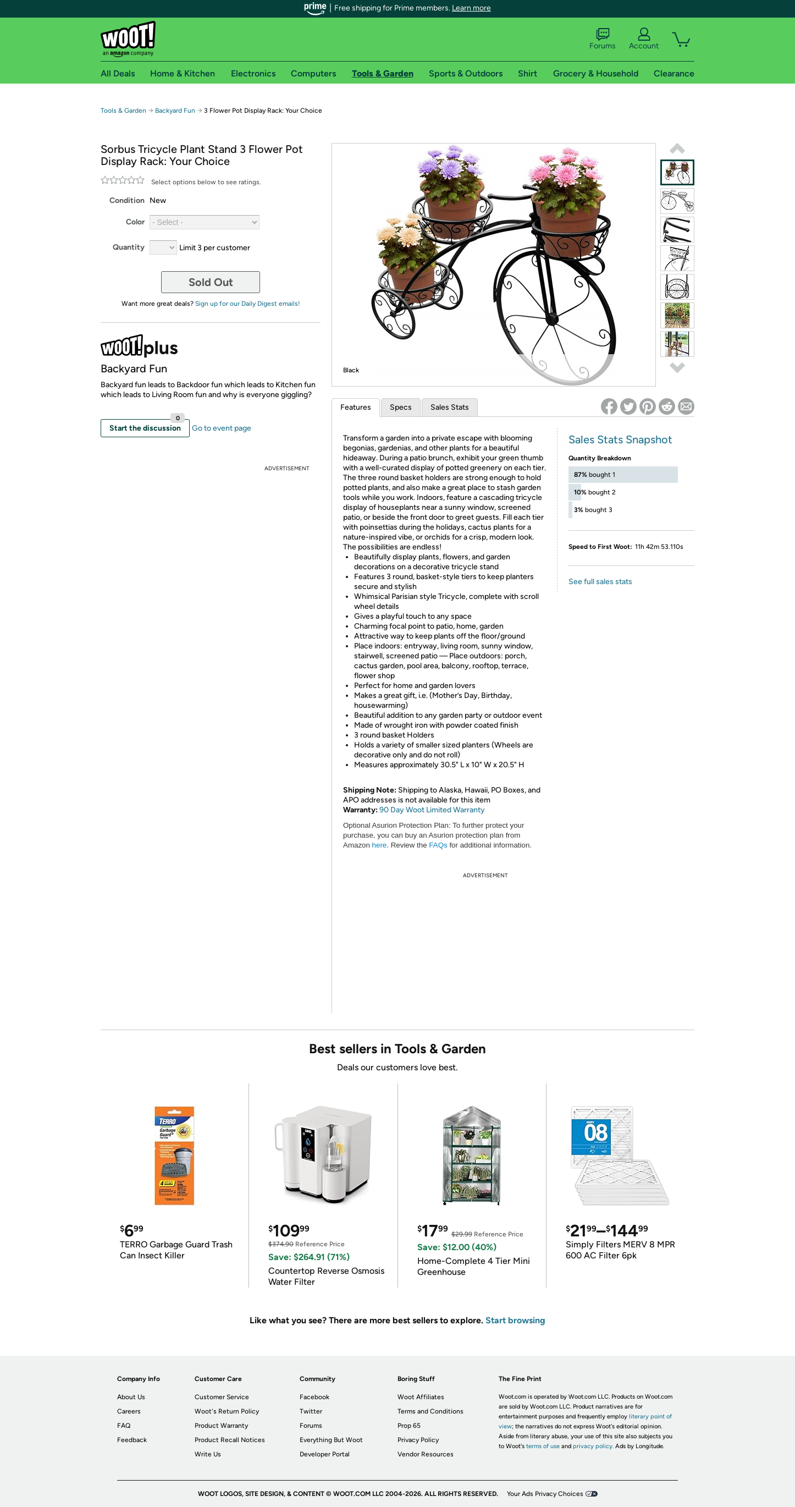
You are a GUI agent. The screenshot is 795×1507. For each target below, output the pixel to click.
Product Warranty (221, 1425)
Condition (127, 200)
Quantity (129, 247)
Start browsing (515, 1320)
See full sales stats (600, 581)
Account (644, 39)
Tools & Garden (123, 110)
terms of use (543, 1446)
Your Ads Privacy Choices (545, 1494)
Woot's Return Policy (227, 1411)
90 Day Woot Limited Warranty (432, 810)
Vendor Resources (426, 1454)
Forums (602, 39)
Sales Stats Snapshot (620, 439)
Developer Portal (325, 1454)
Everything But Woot (331, 1440)
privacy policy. (593, 1446)
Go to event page (221, 428)
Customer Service (222, 1397)
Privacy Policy (418, 1440)
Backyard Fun (175, 110)
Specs (401, 407)
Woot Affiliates (421, 1397)
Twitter (311, 1411)
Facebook (314, 1397)
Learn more (471, 8)
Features (355, 407)
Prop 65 (409, 1425)
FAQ (123, 1425)
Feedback (132, 1440)
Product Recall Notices (230, 1440)
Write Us (208, 1454)
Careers (129, 1411)
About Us (131, 1397)
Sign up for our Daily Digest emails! (247, 303)
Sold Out (211, 282)
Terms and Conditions (430, 1411)
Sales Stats (449, 407)
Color (135, 222)
